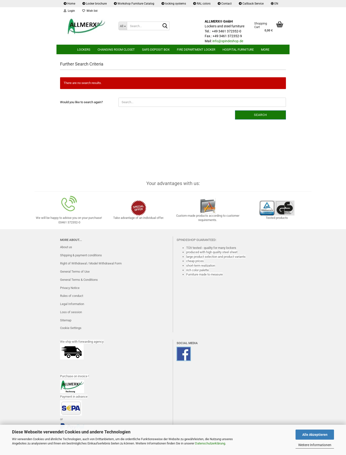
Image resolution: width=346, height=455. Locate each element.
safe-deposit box (156, 49)
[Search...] (122, 26)
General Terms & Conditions (79, 279)
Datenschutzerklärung (210, 443)
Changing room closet (116, 49)
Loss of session (71, 312)
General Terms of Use (75, 271)
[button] (274, 3)
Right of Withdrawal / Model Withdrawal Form (91, 263)
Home (69, 3)
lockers (83, 49)
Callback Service (251, 3)
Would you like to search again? (81, 102)
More (265, 49)
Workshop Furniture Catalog (134, 3)
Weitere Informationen (314, 445)
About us (66, 247)
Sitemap (65, 320)
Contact (225, 3)
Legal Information (72, 304)
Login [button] (69, 10)
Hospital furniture (238, 49)
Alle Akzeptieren (314, 435)
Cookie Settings (70, 328)
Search (260, 115)
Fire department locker (196, 49)
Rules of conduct (71, 296)
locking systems (173, 3)
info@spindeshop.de (227, 41)
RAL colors (201, 3)
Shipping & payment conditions (81, 255)
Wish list (90, 10)
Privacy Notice (70, 288)
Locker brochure (94, 3)
